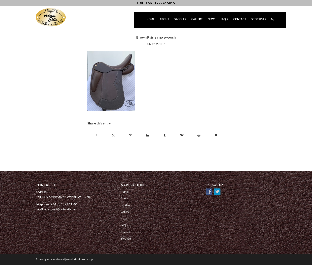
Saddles (125, 205)
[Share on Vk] (181, 135)
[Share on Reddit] (198, 135)
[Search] (272, 20)
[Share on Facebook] (96, 135)
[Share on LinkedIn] (147, 135)
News (124, 218)
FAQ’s (124, 225)
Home (124, 191)
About (124, 198)
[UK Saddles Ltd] (55, 17)
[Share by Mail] (216, 135)
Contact (125, 232)
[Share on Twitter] (113, 135)
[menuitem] (150, 20)
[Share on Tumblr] (164, 135)
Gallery (125, 211)
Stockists (126, 238)
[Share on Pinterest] (130, 135)
